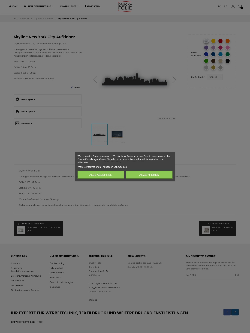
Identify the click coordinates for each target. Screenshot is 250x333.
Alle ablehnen (100, 174)
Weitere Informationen (89, 166)
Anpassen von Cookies (114, 166)
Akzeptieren (149, 174)
